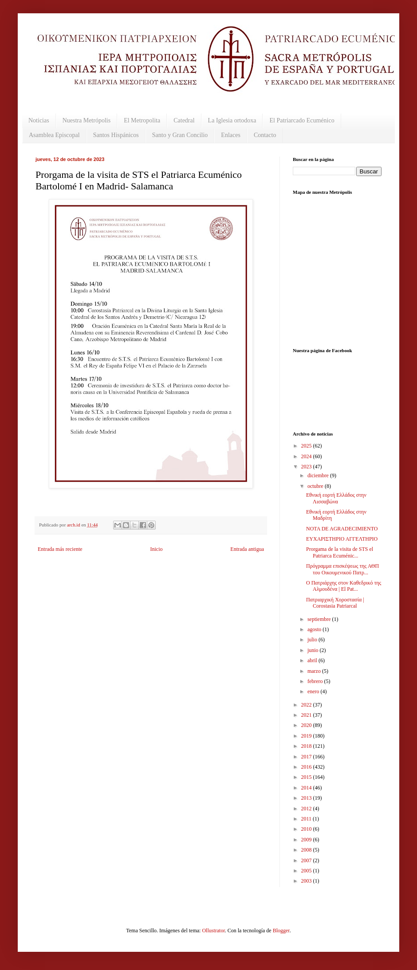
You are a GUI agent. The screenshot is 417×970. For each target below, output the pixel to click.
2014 (307, 788)
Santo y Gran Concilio (180, 135)
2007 (307, 860)
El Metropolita (142, 120)
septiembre (319, 619)
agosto (315, 629)
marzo (314, 671)
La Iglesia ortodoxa (232, 120)
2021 (307, 715)
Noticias (38, 120)
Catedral (183, 120)
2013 (307, 798)
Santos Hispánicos (116, 135)
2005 (307, 871)
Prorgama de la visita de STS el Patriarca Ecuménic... (339, 552)
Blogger (281, 930)
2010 (307, 829)
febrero (315, 681)
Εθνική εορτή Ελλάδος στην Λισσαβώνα (336, 498)
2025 (307, 446)
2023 (307, 466)
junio (313, 650)
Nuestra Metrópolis (86, 120)
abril (313, 660)
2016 (307, 767)
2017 (307, 757)
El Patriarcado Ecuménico (301, 120)
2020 (307, 725)
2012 (307, 808)
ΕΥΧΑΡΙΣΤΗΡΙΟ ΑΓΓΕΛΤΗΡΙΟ (342, 539)
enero (314, 691)
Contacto (265, 135)
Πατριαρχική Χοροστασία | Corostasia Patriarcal (335, 603)
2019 (307, 736)
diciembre (318, 475)
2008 (307, 850)
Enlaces (230, 135)
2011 (307, 819)
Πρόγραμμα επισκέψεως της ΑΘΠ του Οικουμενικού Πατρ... (342, 569)
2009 (307, 839)
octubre (316, 486)
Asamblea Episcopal (54, 135)
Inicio (156, 549)
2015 (307, 777)
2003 (307, 881)
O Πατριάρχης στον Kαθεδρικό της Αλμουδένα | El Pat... (343, 586)
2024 (307, 456)
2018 (307, 746)
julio (313, 639)
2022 (307, 705)
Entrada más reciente (60, 549)
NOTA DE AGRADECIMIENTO (342, 529)
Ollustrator (213, 930)
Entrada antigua (247, 549)
